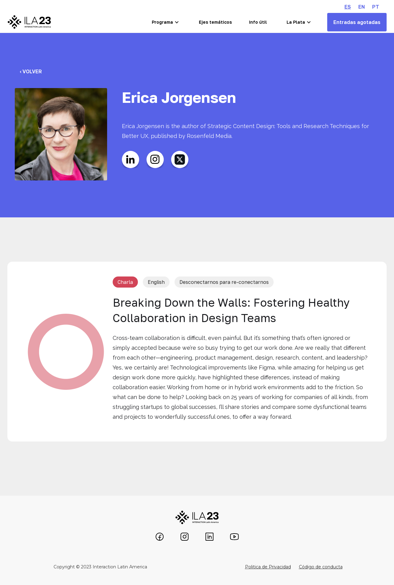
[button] (165, 22)
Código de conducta (321, 567)
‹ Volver (31, 71)
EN (361, 7)
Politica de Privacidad (268, 567)
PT (375, 7)
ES (347, 7)
